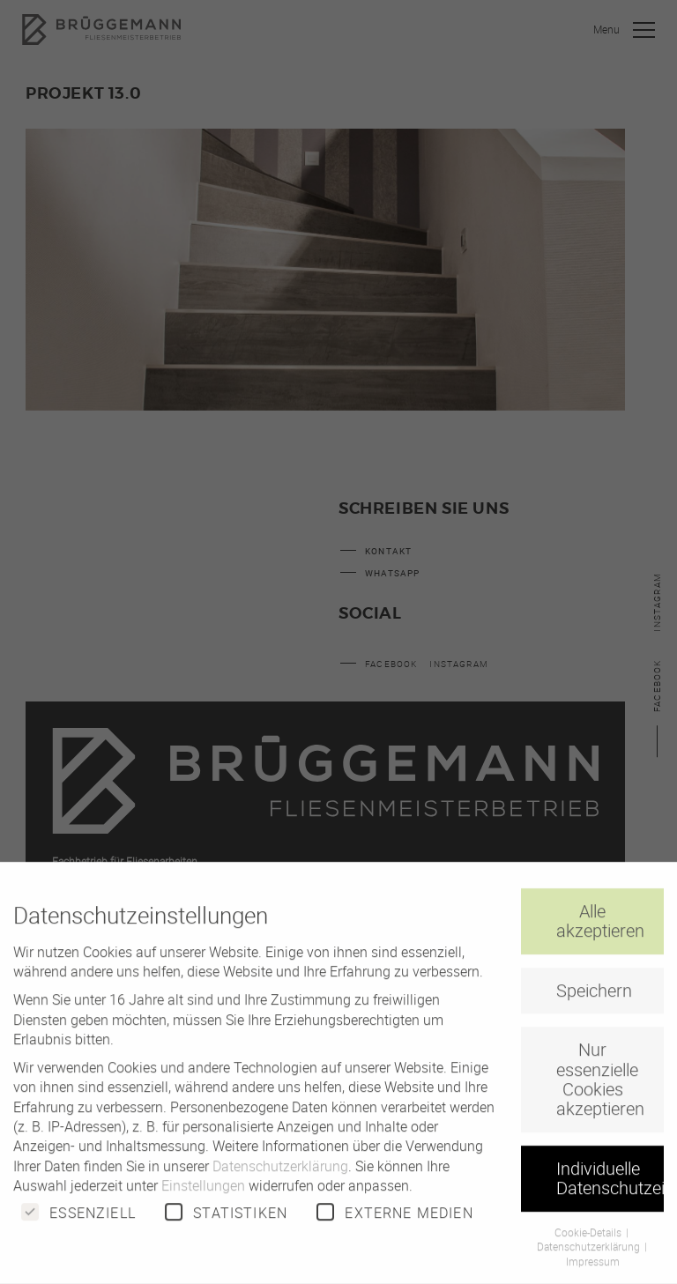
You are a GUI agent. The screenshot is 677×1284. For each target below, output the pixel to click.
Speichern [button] (594, 1002)
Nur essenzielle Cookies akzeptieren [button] (600, 1091)
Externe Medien (394, 1224)
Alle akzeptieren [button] (600, 932)
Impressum (593, 1273)
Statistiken (226, 1224)
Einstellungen (203, 1197)
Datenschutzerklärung (280, 1178)
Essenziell (78, 1224)
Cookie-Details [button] (589, 1243)
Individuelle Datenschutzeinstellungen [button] (610, 1190)
